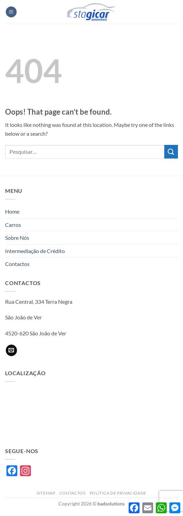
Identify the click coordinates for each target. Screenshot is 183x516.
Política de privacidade (118, 493)
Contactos (17, 264)
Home (12, 211)
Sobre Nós (17, 237)
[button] (11, 12)
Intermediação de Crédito (35, 251)
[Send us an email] (11, 350)
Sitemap (46, 493)
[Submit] (171, 151)
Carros (13, 224)
